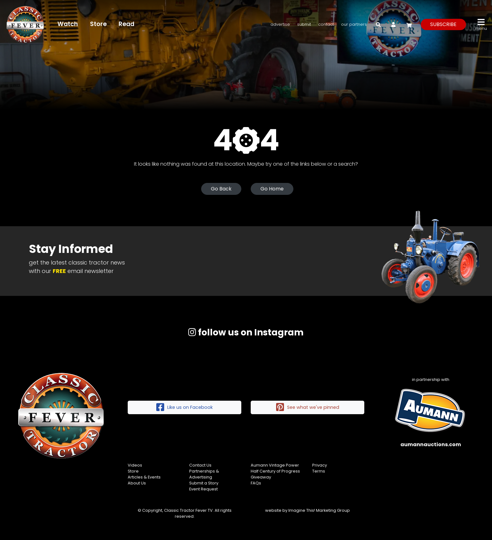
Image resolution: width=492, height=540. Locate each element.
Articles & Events (144, 477)
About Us (137, 483)
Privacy (319, 465)
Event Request (203, 489)
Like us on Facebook (184, 407)
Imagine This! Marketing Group (319, 510)
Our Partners (354, 24)
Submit (304, 24)
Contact (326, 24)
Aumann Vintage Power (275, 465)
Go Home (272, 188)
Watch (67, 24)
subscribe (443, 24)
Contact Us (200, 465)
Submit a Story (203, 483)
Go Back (221, 188)
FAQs (256, 483)
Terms (318, 471)
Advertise (280, 24)
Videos (135, 465)
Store (98, 24)
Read (126, 24)
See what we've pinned (307, 407)
